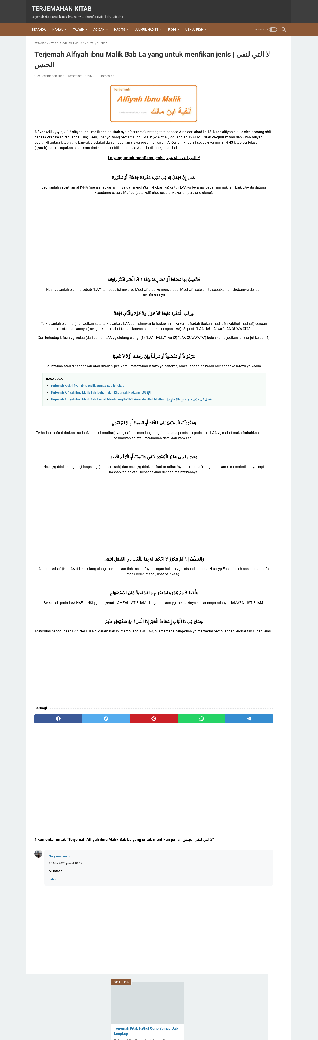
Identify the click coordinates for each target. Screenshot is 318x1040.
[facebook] (51, 762)
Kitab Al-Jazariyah (239, 474)
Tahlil (229, 609)
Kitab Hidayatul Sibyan (242, 526)
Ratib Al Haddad (237, 564)
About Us (129, 1024)
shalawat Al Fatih (238, 586)
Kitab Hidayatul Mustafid (245, 519)
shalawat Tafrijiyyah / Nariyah (248, 594)
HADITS (122, 23)
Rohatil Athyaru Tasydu (242, 571)
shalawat (231, 579)
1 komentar (106, 72)
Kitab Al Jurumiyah (240, 451)
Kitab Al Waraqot (238, 466)
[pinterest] (117, 762)
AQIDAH (101, 23)
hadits (230, 429)
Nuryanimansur (59, 906)
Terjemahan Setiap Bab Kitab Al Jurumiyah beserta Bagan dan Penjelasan (246, 273)
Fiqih (230, 421)
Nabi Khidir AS (236, 541)
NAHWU (60, 23)
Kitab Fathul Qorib (240, 511)
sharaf (230, 601)
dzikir (228, 414)
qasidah (231, 556)
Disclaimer (181, 1024)
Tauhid (231, 624)
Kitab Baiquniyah (239, 504)
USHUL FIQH (197, 23)
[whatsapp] (151, 762)
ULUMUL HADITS (149, 23)
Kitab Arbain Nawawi (242, 496)
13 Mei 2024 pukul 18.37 (65, 912)
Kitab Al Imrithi (236, 444)
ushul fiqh (233, 631)
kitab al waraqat (238, 459)
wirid (228, 639)
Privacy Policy (202, 1024)
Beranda (41, 23)
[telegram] (184, 762)
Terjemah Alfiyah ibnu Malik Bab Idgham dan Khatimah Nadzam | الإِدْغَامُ (101, 421)
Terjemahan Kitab (64, 4)
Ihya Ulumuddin (237, 436)
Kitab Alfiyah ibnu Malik (244, 481)
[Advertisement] (117, 252)
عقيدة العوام (233, 646)
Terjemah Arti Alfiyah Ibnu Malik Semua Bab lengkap (87, 414)
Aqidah (231, 399)
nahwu (232, 549)
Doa (228, 406)
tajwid (230, 616)
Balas (52, 928)
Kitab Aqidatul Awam (242, 489)
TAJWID (81, 23)
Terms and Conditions (155, 1024)
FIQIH (175, 23)
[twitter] (84, 762)
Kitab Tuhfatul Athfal (242, 534)
